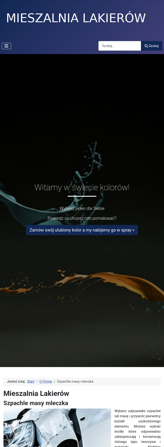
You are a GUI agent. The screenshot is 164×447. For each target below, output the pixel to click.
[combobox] (119, 46)
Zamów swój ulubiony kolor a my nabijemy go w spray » (82, 230)
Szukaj (152, 46)
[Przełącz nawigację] (6, 46)
